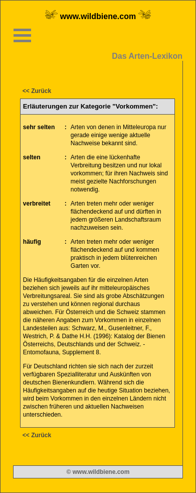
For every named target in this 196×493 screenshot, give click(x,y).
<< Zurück (37, 90)
